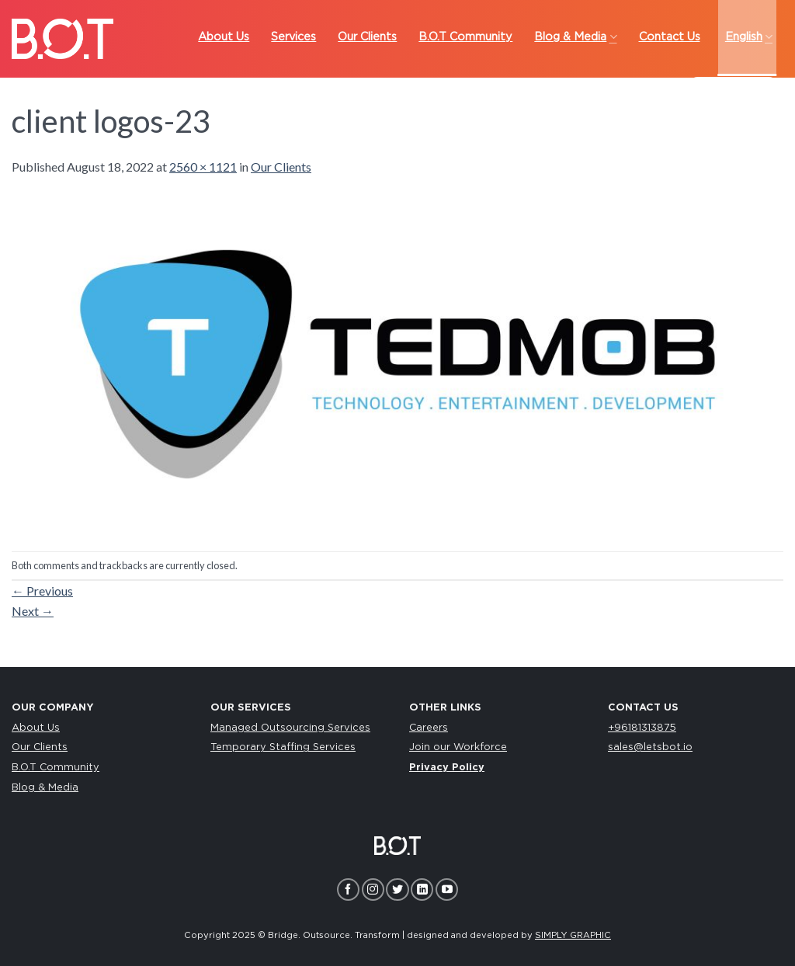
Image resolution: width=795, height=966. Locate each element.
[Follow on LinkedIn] (422, 889)
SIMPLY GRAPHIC (573, 935)
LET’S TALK (733, 93)
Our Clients (281, 166)
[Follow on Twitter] (397, 889)
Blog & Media (45, 788)
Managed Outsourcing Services (290, 728)
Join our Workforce (458, 747)
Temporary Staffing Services (283, 747)
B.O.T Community (55, 768)
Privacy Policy (446, 768)
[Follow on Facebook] (348, 889)
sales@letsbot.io (650, 747)
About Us (36, 728)
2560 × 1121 (203, 166)
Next (33, 610)
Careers (428, 728)
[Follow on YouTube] (447, 889)
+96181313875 (642, 728)
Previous (42, 590)
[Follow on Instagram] (373, 889)
